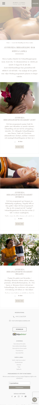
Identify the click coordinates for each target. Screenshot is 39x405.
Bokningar (19, 329)
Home (8, 42)
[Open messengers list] (34, 399)
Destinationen (19, 362)
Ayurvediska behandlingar (19, 346)
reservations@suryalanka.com (21, 320)
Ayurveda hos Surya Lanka (19, 348)
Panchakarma (19, 350)
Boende (19, 364)
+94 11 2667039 (20, 316)
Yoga (19, 367)
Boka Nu (19, 147)
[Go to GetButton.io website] (35, 403)
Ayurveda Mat (19, 353)
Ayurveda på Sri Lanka (19, 344)
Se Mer (20, 141)
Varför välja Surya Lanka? (19, 360)
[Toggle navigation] (3, 3)
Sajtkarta (18, 369)
